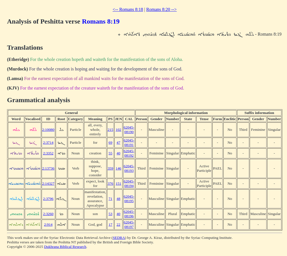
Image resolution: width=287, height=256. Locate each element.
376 (110, 183)
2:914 (48, 224)
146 (118, 168)
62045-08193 (129, 168)
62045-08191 (129, 142)
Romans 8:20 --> (161, 9)
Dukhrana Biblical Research (65, 246)
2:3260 (48, 214)
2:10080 (48, 129)
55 (110, 153)
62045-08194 (129, 183)
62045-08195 (129, 198)
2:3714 (48, 142)
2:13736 (48, 168)
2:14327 (48, 183)
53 (110, 214)
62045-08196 (129, 213)
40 (118, 153)
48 (118, 198)
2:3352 (48, 153)
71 (110, 198)
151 (118, 183)
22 (118, 224)
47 (118, 142)
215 (110, 129)
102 (118, 129)
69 (110, 142)
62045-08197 (129, 224)
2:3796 (48, 198)
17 (110, 224)
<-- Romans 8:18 (128, 9)
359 (110, 168)
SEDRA (119, 238)
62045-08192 (129, 153)
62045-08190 (129, 129)
